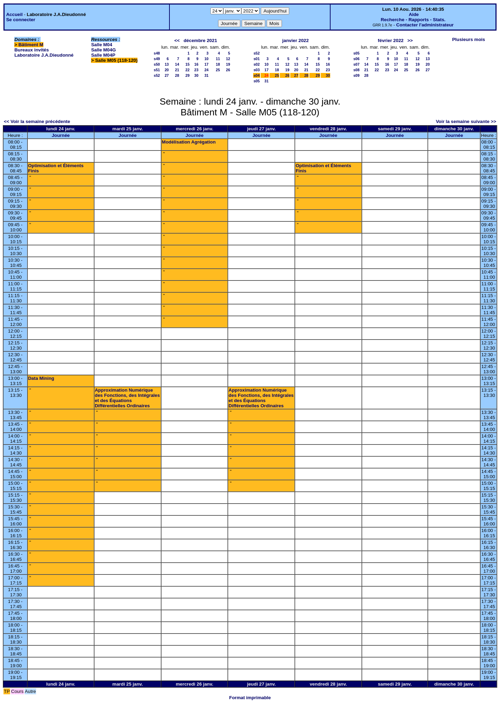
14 (177, 64)
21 (177, 70)
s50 (157, 64)
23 (196, 70)
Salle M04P (103, 55)
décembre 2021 (200, 40)
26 (228, 70)
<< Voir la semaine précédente (37, 121)
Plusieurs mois (468, 39)
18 (218, 64)
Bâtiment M (30, 44)
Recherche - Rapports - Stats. (413, 19)
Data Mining (41, 378)
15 (187, 64)
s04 (256, 75)
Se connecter (20, 19)
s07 (356, 64)
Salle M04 (101, 44)
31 (207, 75)
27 (167, 75)
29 (187, 75)
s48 (157, 53)
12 (228, 59)
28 (177, 75)
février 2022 (390, 40)
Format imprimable (250, 697)
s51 (157, 70)
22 (187, 70)
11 (218, 59)
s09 (356, 75)
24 (207, 70)
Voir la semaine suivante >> (466, 121)
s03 (256, 70)
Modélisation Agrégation (189, 142)
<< (177, 40)
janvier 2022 (295, 40)
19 (228, 64)
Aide (414, 14)
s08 (356, 70)
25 (218, 70)
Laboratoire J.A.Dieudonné (43, 55)
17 (207, 64)
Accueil (14, 14)
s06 (356, 59)
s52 (157, 75)
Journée (61, 135)
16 (196, 64)
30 (196, 75)
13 (167, 64)
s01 (256, 59)
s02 (256, 64)
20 (167, 70)
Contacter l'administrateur (424, 24)
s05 (256, 81)
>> (410, 40)
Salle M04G (103, 49)
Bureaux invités (31, 49)
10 (207, 59)
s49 (157, 59)
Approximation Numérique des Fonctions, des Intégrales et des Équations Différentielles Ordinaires (127, 397)
